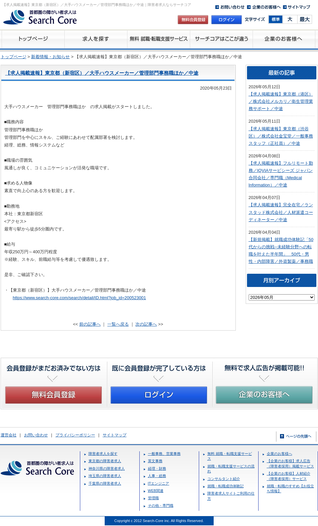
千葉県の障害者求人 (104, 483)
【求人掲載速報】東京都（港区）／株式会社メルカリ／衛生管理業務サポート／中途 (281, 101)
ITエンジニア (158, 483)
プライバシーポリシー (75, 435)
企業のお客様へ (279, 454)
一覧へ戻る (118, 324)
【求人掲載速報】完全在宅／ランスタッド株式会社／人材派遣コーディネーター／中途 (281, 212)
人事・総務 (157, 476)
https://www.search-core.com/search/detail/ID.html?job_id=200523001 (79, 297)
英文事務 (155, 461)
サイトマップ (114, 435)
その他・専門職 (160, 505)
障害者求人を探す (103, 454)
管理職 (153, 498)
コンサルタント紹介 (223, 479)
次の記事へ (146, 324)
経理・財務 (157, 468)
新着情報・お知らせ (50, 56)
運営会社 (9, 435)
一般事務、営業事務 (164, 454)
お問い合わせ (36, 435)
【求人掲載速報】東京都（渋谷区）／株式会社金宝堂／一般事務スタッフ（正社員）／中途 (281, 136)
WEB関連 (155, 491)
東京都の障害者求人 (104, 461)
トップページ (13, 56)
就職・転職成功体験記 (225, 486)
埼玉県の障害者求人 (104, 476)
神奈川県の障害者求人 (106, 468)
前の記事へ (90, 324)
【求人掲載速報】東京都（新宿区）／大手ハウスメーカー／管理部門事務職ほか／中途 (101, 73)
